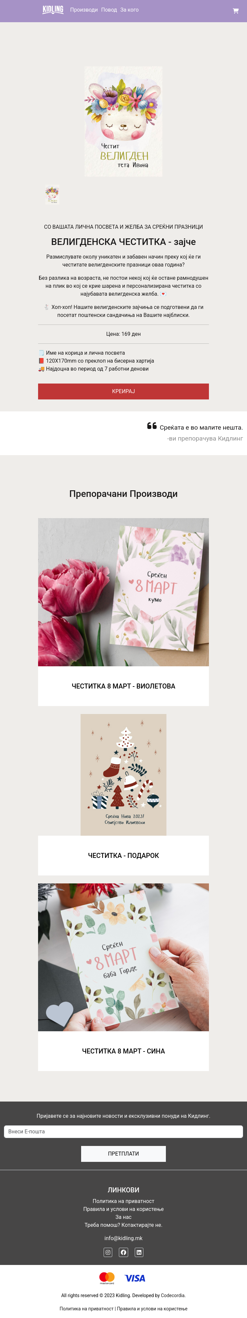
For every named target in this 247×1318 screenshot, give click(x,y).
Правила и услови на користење (123, 1209)
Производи (84, 10)
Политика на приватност (123, 1201)
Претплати (123, 1154)
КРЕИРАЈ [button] (123, 391)
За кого (129, 10)
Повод (109, 10)
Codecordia (172, 1295)
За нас (123, 1217)
